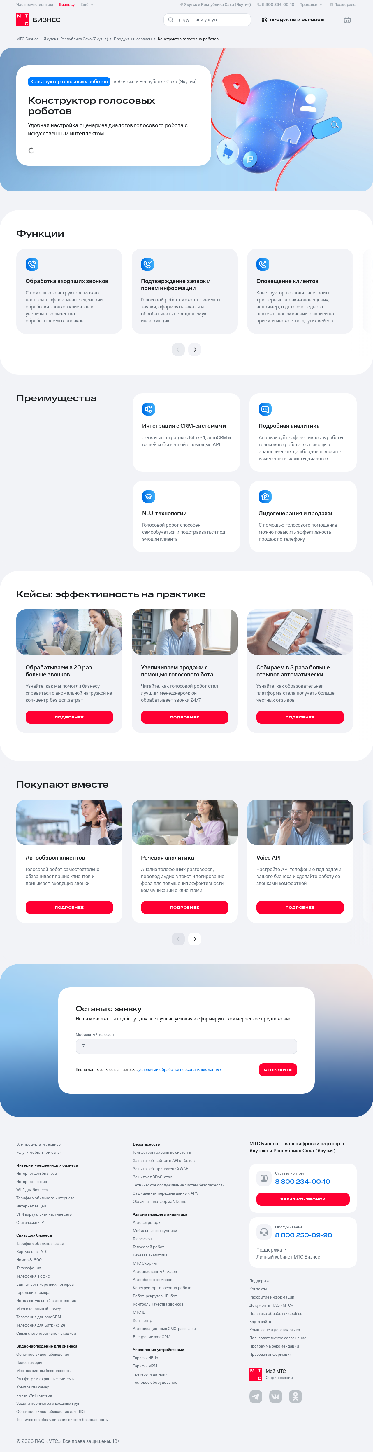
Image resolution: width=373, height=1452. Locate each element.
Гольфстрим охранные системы (45, 1379)
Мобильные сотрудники (155, 1231)
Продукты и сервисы (133, 39)
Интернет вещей (31, 1206)
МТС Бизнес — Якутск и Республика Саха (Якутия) (62, 39)
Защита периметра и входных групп (49, 1403)
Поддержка (270, 1250)
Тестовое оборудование (155, 1382)
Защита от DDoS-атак (152, 1177)
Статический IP (30, 1223)
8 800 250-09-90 (303, 1236)
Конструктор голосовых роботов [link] (188, 39)
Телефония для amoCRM (38, 1317)
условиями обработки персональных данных (180, 1070)
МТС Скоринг (145, 1263)
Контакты (258, 1289)
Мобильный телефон (95, 1035)
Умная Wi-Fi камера (34, 1395)
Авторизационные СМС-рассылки (164, 1329)
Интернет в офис (31, 1182)
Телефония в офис (33, 1276)
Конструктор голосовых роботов (163, 1288)
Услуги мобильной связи (39, 1153)
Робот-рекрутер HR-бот (155, 1296)
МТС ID (139, 1312)
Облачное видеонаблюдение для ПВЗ (50, 1412)
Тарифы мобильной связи (40, 1244)
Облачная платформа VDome (159, 1202)
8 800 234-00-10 (290, 5)
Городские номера (33, 1293)
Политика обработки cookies (275, 1314)
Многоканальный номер (38, 1309)
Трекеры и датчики (150, 1374)
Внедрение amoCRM (151, 1337)
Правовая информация (270, 1354)
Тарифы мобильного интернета (45, 1198)
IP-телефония (28, 1268)
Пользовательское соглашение (277, 1338)
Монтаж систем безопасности (44, 1371)
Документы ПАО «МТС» (271, 1305)
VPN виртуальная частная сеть (44, 1214)
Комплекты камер (32, 1387)
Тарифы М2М (145, 1366)
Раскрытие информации (271, 1297)
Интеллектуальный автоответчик (46, 1301)
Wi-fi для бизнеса (32, 1190)
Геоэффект (142, 1239)
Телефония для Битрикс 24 (40, 1325)
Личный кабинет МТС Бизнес (288, 1257)
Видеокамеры (29, 1363)
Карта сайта (260, 1322)
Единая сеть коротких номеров (45, 1284)
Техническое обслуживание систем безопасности (179, 1185)
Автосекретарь (146, 1223)
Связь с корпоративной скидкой (46, 1333)
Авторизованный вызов (155, 1272)
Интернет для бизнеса (36, 1174)
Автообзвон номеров (152, 1280)
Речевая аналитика (150, 1255)
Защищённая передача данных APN (165, 1193)
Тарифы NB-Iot (146, 1358)
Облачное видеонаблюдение (42, 1354)
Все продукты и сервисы (38, 1144)
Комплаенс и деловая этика (274, 1330)
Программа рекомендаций (274, 1346)
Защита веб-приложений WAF (160, 1169)
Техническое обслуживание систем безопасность (62, 1420)
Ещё (87, 5)
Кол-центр (142, 1321)
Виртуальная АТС (32, 1252)
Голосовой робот (148, 1247)
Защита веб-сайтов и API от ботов (164, 1161)
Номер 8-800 (29, 1260)
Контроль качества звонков (158, 1304)
